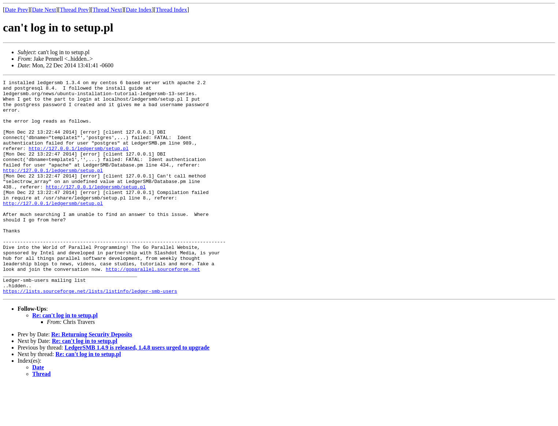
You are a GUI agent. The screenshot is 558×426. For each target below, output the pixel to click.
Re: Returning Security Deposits (91, 377)
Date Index (139, 10)
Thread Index (171, 10)
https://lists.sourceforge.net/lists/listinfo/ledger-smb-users (90, 333)
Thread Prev (74, 10)
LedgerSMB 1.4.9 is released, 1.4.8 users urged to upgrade (136, 390)
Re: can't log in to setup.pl (65, 358)
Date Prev (16, 10)
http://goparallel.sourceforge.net (153, 307)
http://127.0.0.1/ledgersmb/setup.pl (79, 162)
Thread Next (107, 10)
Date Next (44, 10)
